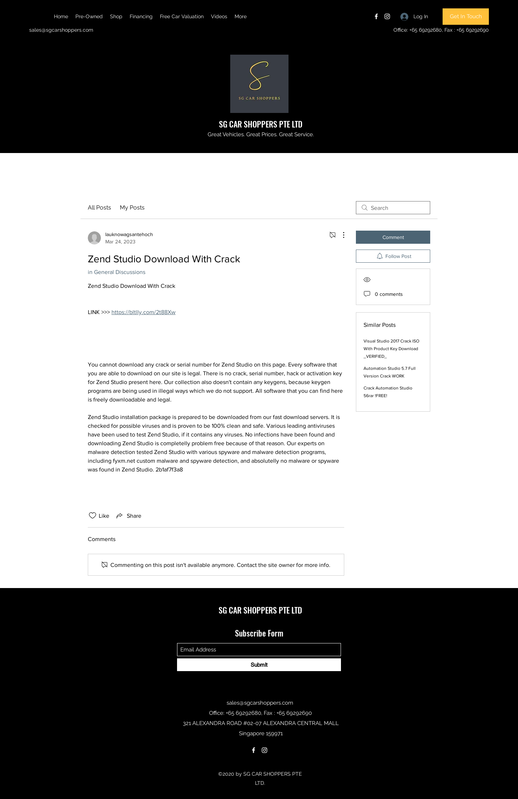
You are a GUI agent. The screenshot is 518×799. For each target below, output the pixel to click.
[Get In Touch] (466, 16)
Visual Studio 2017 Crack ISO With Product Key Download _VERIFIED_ (391, 348)
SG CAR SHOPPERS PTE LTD (260, 124)
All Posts (99, 207)
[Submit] (259, 664)
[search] (393, 207)
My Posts (132, 207)
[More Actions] (339, 235)
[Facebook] (376, 16)
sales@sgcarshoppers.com (61, 30)
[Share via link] (128, 515)
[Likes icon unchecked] (92, 515)
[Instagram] (387, 16)
